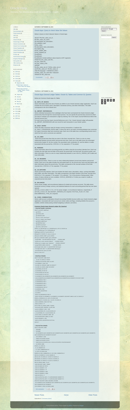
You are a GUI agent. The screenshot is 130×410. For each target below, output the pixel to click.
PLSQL (15, 54)
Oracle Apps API (17, 41)
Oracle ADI (16, 39)
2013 (16, 109)
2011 (16, 113)
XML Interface (17, 63)
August (19, 94)
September (20, 83)
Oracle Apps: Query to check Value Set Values (51, 30)
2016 (16, 78)
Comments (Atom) (47, 398)
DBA (14, 29)
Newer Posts (39, 395)
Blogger (81, 405)
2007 (16, 116)
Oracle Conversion (18, 44)
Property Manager (18, 58)
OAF (14, 37)
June (18, 99)
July (18, 96)
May (18, 101)
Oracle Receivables (18, 50)
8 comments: (39, 77)
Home (66, 395)
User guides (16, 61)
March (18, 103)
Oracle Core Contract (19, 46)
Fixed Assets (16, 33)
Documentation (17, 31)
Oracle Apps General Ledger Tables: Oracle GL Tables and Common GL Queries (63, 94)
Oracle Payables (17, 48)
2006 (16, 118)
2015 (16, 81)
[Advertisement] (44, 20)
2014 (16, 106)
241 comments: (40, 389)
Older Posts (92, 395)
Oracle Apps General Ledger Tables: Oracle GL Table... (22, 90)
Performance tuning (18, 56)
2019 (16, 74)
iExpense (15, 65)
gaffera (70, 405)
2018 (16, 76)
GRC (14, 35)
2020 (16, 71)
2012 (16, 111)
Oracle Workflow (17, 52)
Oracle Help (18, 8)
